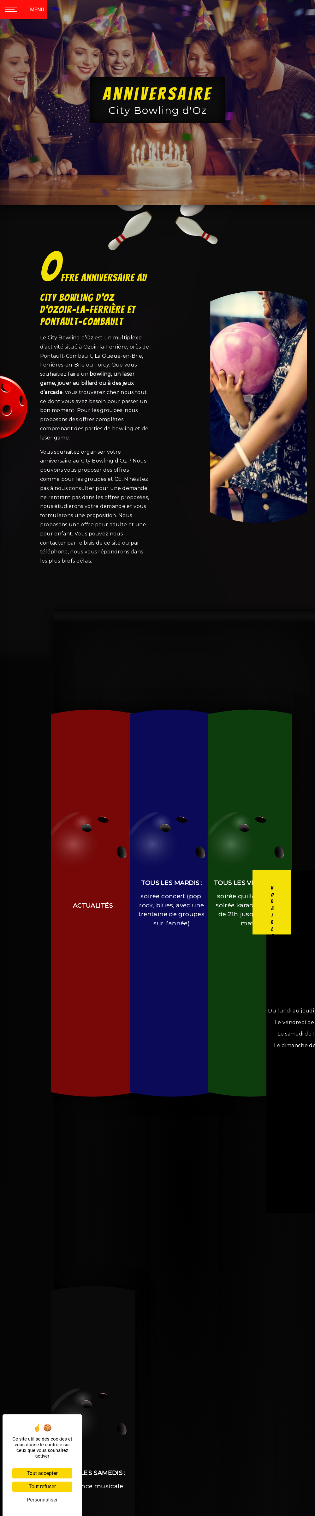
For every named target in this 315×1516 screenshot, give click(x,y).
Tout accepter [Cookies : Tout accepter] (42, 1473)
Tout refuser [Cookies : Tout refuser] (42, 1486)
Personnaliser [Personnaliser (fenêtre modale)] (42, 1500)
